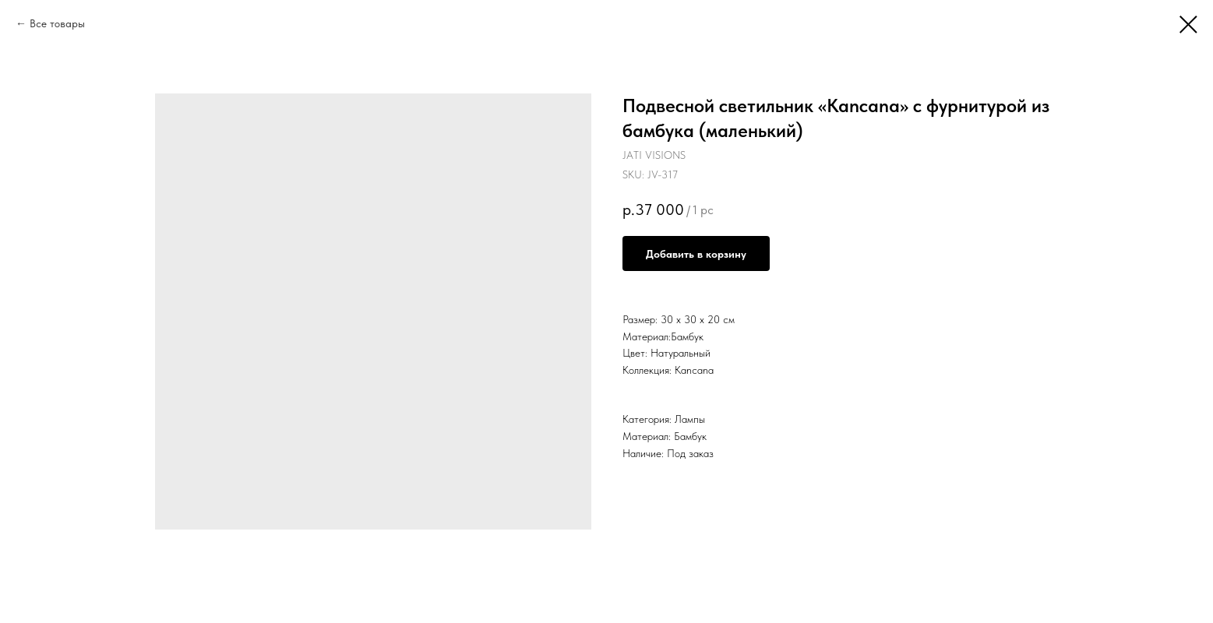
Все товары (57, 23)
